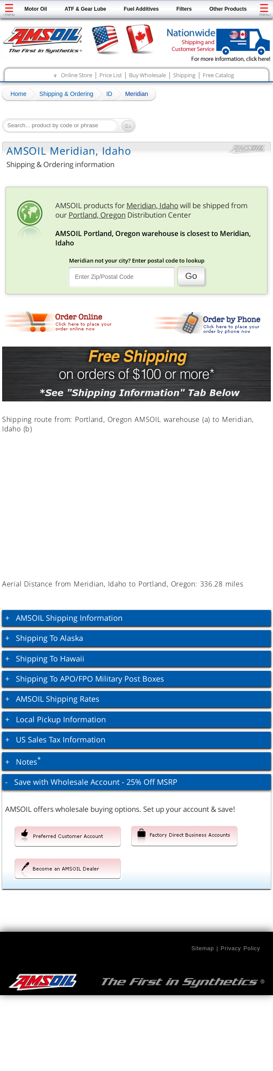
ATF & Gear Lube (85, 9)
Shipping (184, 75)
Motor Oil (35, 9)
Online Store (76, 75)
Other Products (227, 9)
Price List (110, 75)
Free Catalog (218, 75)
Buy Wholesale (147, 75)
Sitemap (202, 948)
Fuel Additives (141, 9)
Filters (184, 9)
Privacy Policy (240, 948)
